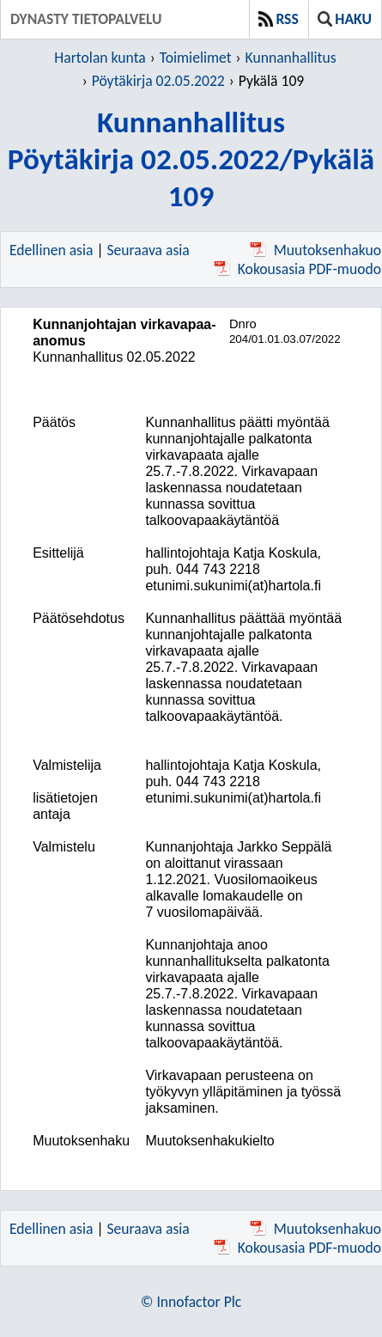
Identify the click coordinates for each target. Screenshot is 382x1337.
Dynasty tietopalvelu (85, 18)
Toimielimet (196, 57)
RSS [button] (278, 18)
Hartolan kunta (99, 57)
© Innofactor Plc (191, 1301)
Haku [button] (345, 18)
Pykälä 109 (271, 80)
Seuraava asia (148, 250)
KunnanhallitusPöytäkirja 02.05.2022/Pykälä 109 (191, 158)
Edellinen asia (51, 250)
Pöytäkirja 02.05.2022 (158, 80)
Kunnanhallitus (291, 57)
